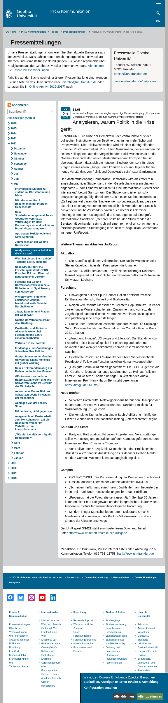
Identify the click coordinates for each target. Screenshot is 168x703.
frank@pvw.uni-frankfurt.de (135, 553)
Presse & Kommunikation (18, 614)
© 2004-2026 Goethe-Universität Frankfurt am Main (35, 577)
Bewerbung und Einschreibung (113, 630)
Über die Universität (144, 614)
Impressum (73, 577)
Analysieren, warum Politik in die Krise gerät (33, 252)
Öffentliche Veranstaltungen (18, 630)
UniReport (14, 643)
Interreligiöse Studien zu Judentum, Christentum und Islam (32, 192)
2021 (14, 463)
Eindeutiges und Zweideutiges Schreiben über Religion (34, 350)
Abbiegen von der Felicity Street (31, 404)
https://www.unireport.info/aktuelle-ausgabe (97, 533)
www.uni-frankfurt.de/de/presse (135, 81)
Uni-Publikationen (18, 635)
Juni (16, 178)
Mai (16, 183)
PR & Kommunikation (70, 11)
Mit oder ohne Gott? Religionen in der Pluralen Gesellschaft (31, 204)
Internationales (49, 612)
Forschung (80, 612)
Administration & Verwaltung (146, 630)
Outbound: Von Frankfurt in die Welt (49, 632)
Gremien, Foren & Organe (147, 653)
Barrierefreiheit (121, 577)
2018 (14, 478)
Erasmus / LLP (49, 639)
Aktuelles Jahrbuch (19, 639)
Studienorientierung (115, 624)
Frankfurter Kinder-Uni (19, 660)
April (17, 442)
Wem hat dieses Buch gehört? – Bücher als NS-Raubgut (34, 260)
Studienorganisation (116, 635)
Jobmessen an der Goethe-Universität (32, 243)
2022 (14, 143)
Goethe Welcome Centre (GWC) (50, 645)
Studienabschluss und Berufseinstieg (115, 641)
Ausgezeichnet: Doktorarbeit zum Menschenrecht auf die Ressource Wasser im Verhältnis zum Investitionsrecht (33, 423)
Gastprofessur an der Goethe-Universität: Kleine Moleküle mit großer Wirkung (33, 360)
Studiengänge (112, 620)
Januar (18, 458)
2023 (14, 138)
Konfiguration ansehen (100, 687)
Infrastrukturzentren (84, 643)
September (21, 163)
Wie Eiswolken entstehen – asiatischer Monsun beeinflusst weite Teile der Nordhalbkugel (32, 301)
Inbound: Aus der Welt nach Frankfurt (51, 622)
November (20, 153)
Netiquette (14, 582)
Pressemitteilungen (19, 624)
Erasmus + (47, 658)
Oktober (19, 158)
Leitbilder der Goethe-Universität (148, 645)
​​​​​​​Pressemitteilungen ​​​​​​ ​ (75, 31)
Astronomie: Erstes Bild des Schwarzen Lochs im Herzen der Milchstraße (33, 394)
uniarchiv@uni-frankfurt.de (79, 82)
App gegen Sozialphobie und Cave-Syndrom (33, 235)
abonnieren (17, 105)
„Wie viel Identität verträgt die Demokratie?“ (33, 436)
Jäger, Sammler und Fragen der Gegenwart (32, 313)
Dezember (20, 148)
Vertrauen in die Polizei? (30, 343)
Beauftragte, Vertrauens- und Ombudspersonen (147, 662)
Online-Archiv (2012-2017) (47, 86)
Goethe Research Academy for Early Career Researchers (51, 680)
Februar (19, 452)
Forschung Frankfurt (15, 649)
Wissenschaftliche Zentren (83, 626)
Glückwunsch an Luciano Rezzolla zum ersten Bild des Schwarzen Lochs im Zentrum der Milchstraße (33, 381)
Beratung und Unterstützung (112, 649)
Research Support (83, 620)
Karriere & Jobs (17, 655)
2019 (14, 473)
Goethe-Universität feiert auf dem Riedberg (32, 321)
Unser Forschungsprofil (82, 634)
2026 (14, 123)
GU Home (10, 31)
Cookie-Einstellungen (146, 577)
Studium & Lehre (115, 612)
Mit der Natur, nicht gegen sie (33, 411)
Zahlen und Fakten (19, 666)
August (18, 168)
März (17, 447)
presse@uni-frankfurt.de (130, 74)
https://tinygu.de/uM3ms (81, 385)
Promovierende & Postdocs (83, 649)
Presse (54, 31)
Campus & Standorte (143, 637)
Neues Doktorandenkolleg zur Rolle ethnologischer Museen (33, 370)
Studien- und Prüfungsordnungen (116, 657)
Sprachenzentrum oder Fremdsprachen (50, 666)
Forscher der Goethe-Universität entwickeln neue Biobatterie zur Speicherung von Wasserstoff (32, 286)
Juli (16, 173)
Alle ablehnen (124, 696)
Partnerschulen (113, 662)
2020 (14, 468)
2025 (14, 128)
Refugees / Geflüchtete (47, 653)
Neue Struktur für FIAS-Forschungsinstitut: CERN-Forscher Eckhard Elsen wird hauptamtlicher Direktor (33, 271)
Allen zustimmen (150, 696)
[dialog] (124, 688)
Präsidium (143, 624)
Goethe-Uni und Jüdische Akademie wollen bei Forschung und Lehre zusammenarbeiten (31, 333)
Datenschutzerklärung (96, 577)
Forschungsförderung (84, 639)
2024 (14, 133)
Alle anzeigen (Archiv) (21, 117)
